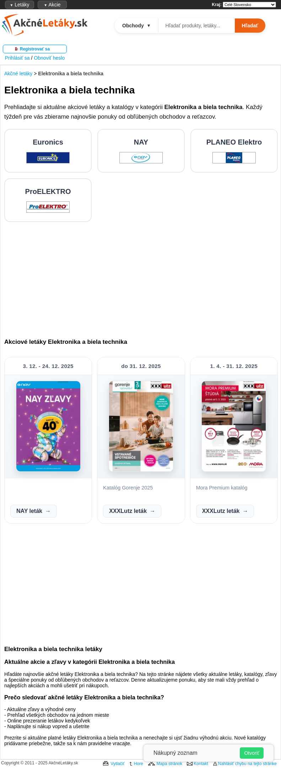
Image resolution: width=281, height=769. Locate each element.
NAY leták (29, 511)
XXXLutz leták (128, 511)
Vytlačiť (117, 763)
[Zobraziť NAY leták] (48, 470)
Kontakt (201, 763)
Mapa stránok (170, 763)
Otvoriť (251, 753)
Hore (138, 763)
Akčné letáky (18, 73)
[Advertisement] (141, 277)
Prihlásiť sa (17, 58)
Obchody (136, 25)
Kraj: (216, 4)
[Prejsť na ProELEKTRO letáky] (48, 200)
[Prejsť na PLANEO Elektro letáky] (234, 151)
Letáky (19, 4)
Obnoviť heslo (49, 58)
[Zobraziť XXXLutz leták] (141, 470)
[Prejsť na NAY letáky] (141, 151)
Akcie (52, 4)
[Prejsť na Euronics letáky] (48, 151)
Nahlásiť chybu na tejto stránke (247, 763)
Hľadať (250, 25)
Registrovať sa (35, 49)
